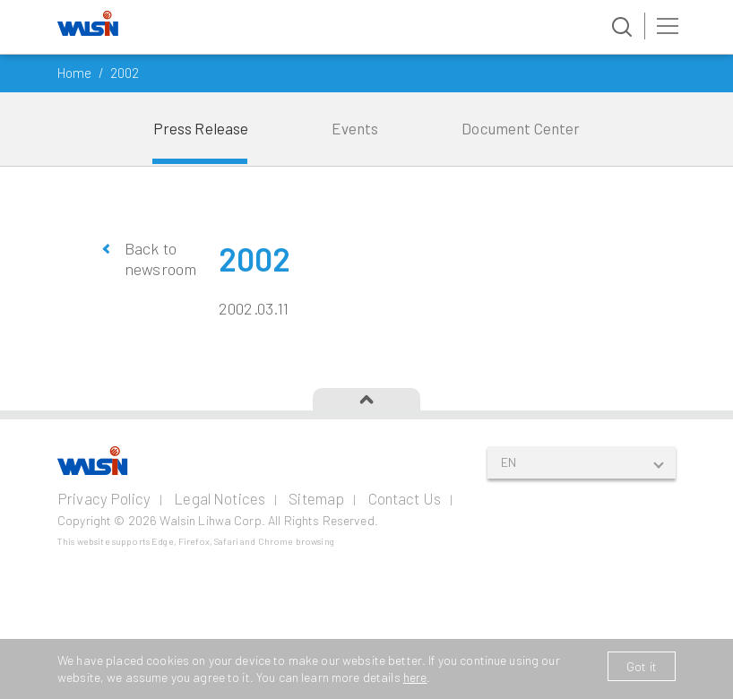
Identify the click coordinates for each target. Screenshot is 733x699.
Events (355, 128)
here (415, 677)
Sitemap (316, 498)
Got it (641, 666)
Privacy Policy (104, 498)
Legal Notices (219, 498)
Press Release (201, 128)
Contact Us (404, 498)
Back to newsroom (158, 258)
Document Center (520, 128)
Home (74, 73)
